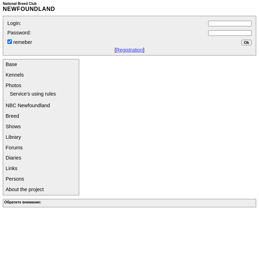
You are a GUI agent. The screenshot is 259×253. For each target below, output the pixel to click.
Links (12, 168)
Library (13, 137)
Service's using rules (33, 94)
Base (11, 64)
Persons (15, 179)
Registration (129, 50)
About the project (25, 189)
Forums (14, 147)
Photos (13, 85)
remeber (22, 42)
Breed (12, 116)
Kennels (15, 75)
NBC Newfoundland (28, 105)
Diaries (13, 158)
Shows (13, 126)
